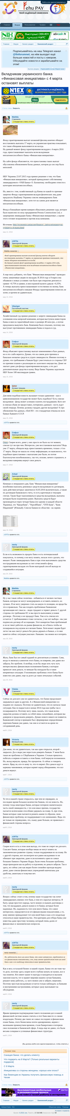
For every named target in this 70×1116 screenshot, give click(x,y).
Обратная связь (55, 1107)
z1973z (15, 241)
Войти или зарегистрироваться (54, 2)
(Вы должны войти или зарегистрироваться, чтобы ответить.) (45, 1044)
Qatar (5, 442)
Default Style (6, 1107)
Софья (15, 341)
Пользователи (30, 25)
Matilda (15, 117)
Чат (58, 25)
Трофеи (42, 25)
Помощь (65, 1107)
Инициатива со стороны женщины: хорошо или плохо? (31, 1070)
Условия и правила (62, 1111)
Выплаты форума (33, 69)
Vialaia (15, 689)
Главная (7, 25)
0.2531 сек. (23, 1113)
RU (13, 1107)
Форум (17, 25)
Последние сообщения (11, 29)
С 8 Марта (9, 1066)
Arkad (14, 474)
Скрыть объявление (66, 51)
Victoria (15, 739)
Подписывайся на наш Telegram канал (52, 69)
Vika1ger (16, 306)
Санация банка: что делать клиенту (21, 1055)
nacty (14, 544)
